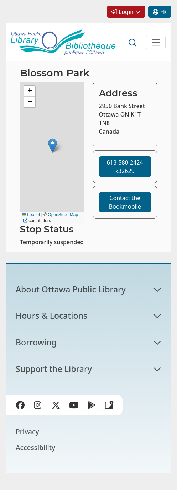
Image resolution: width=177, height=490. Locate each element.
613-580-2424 (125, 166)
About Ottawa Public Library (71, 289)
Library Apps (109, 405)
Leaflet (31, 214)
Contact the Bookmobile (125, 202)
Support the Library (54, 369)
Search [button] (132, 42)
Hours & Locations (51, 315)
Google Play (93, 406)
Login (126, 12)
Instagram (39, 406)
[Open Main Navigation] (156, 42)
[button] (52, 145)
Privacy (27, 431)
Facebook (22, 406)
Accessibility (35, 447)
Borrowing (36, 342)
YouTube (75, 406)
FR (163, 12)
